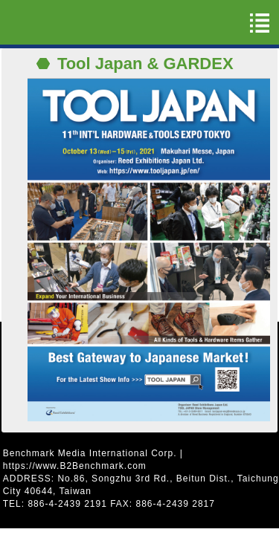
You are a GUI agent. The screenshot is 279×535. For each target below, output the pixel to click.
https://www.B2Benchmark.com (75, 466)
